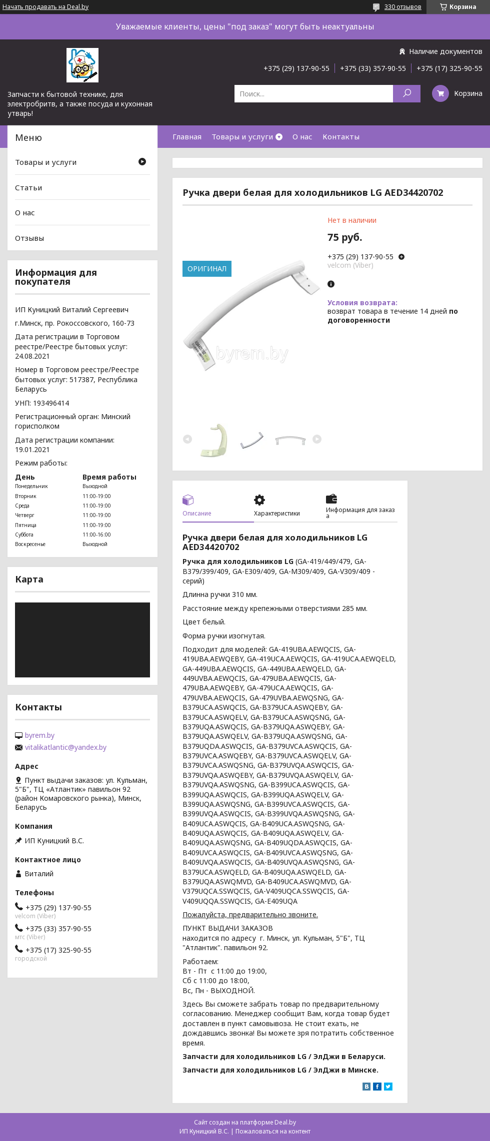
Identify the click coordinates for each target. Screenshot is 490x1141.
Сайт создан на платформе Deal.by (245, 1122)
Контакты (341, 136)
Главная (187, 136)
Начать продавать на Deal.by (45, 6)
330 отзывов (403, 6)
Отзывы (29, 238)
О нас (302, 136)
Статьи (28, 187)
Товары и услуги (242, 136)
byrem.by (39, 735)
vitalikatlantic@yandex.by (65, 747)
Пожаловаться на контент (273, 1131)
